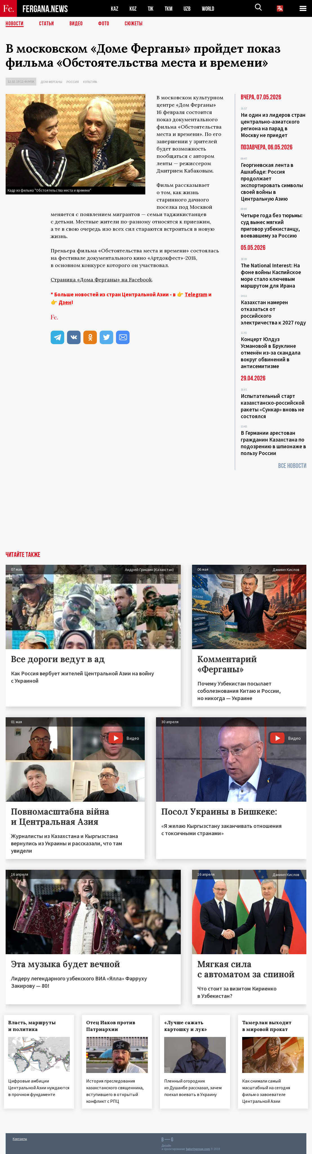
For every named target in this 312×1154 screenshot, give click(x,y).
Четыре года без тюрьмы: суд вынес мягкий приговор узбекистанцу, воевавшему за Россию (271, 225)
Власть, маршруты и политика (33, 1025)
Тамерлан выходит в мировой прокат (268, 1025)
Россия (72, 82)
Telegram (196, 294)
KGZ (133, 8)
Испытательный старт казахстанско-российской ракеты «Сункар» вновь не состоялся (273, 406)
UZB (188, 8)
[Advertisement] (156, 509)
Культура (90, 82)
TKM (170, 8)
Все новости (292, 466)
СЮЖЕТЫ (134, 24)
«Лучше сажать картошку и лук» (187, 1025)
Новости (15, 24)
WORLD (210, 8)
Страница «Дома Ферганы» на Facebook (101, 279)
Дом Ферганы (51, 82)
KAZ (114, 8)
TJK (151, 8)
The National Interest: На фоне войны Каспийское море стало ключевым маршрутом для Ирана (271, 275)
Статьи (46, 24)
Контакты (20, 1137)
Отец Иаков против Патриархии (112, 1025)
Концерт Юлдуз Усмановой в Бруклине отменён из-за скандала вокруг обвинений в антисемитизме (270, 352)
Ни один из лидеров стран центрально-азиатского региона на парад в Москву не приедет (273, 124)
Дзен (65, 302)
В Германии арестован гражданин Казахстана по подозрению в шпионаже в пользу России (273, 442)
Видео (76, 24)
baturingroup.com (198, 1147)
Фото (103, 24)
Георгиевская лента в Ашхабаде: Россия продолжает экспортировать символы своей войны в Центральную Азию (272, 182)
